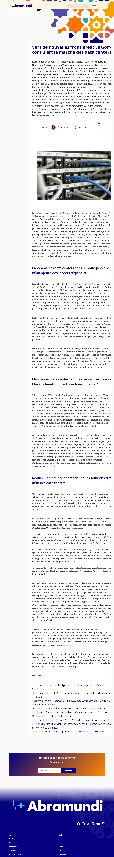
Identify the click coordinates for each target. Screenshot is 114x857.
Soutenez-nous (15, 854)
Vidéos (12, 843)
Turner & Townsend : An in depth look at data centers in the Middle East (69, 731)
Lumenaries (14, 847)
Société (62, 839)
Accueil (12, 835)
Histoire (62, 843)
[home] (20, 5)
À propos (13, 851)
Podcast (12, 839)
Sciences (62, 851)
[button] (102, 6)
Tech (61, 847)
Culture (62, 835)
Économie (63, 854)
